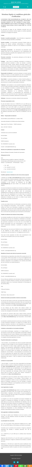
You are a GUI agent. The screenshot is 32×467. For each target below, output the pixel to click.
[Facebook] (3, 7)
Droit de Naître (16, 2)
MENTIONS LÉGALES (16, 458)
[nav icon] (27, 7)
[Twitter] (5, 7)
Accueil (2, 9)
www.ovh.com (10, 172)
